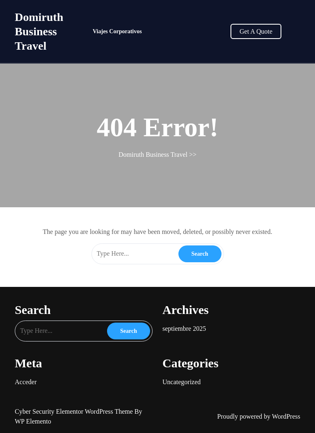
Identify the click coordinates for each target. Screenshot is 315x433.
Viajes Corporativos (117, 31)
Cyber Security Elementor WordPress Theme (75, 411)
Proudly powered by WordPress (258, 416)
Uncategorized (181, 381)
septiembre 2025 (184, 328)
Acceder (26, 381)
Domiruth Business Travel (39, 31)
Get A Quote (256, 31)
